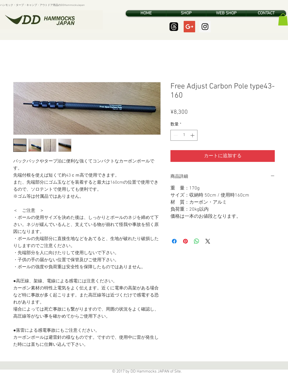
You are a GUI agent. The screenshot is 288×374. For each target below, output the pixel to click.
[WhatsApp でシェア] (196, 241)
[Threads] (174, 26)
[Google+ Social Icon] (189, 26)
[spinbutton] (184, 135)
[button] (283, 20)
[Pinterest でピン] (185, 241)
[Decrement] (175, 135)
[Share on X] (207, 241)
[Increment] (193, 135)
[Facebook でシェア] (174, 241)
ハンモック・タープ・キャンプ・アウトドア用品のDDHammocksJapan (42, 5)
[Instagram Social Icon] (205, 26)
